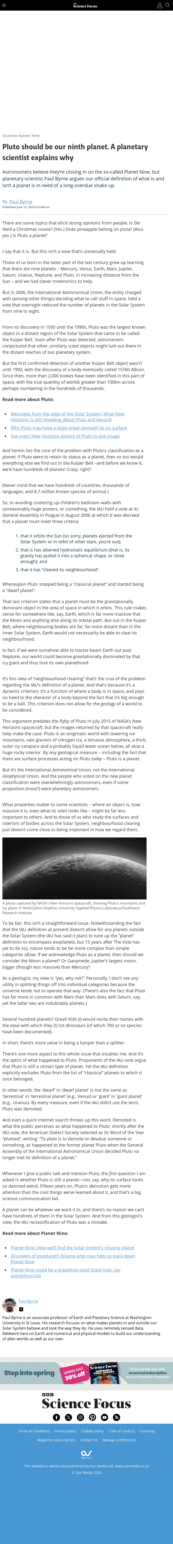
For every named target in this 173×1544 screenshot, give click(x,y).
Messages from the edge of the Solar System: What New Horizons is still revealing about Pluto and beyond (67, 416)
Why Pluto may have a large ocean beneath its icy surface (69, 428)
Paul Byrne (28, 1301)
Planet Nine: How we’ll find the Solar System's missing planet (72, 1248)
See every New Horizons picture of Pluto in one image (65, 436)
